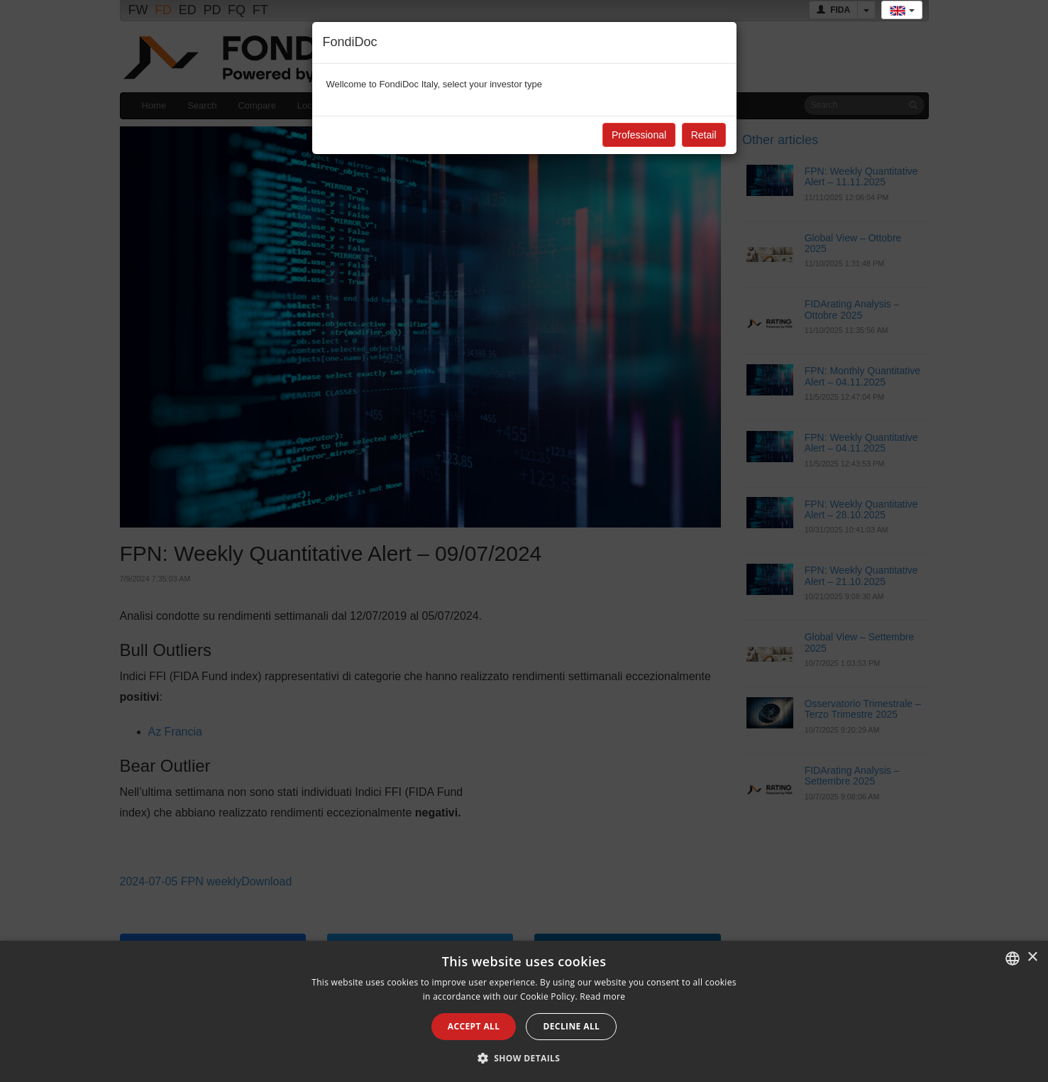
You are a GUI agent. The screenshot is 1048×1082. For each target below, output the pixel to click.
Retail (704, 135)
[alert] (524, 1011)
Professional (639, 135)
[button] (524, 1058)
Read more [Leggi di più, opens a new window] (602, 996)
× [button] (1032, 957)
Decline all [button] (571, 1026)
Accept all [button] (474, 1026)
